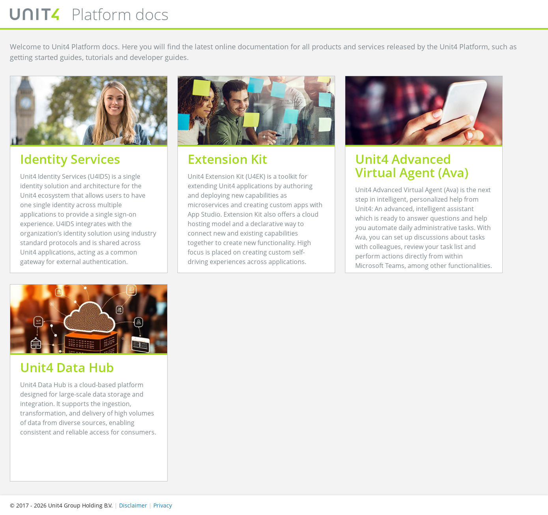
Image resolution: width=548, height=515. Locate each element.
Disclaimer (133, 505)
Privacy (162, 505)
